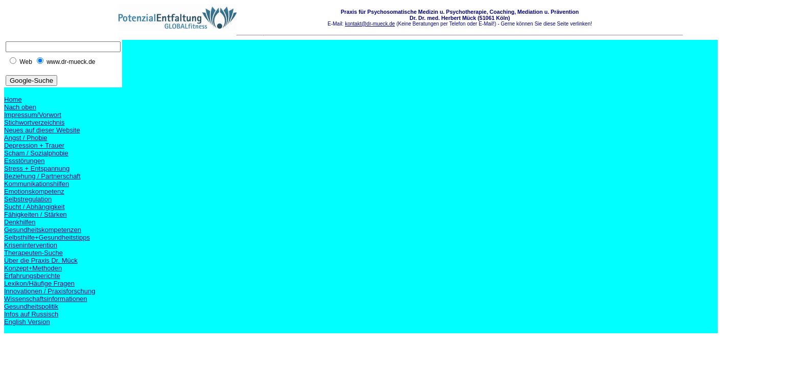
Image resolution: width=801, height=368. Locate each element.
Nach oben (20, 107)
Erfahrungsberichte (32, 276)
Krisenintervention (30, 245)
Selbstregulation (28, 199)
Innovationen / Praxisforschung (50, 291)
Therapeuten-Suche (33, 253)
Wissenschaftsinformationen (45, 299)
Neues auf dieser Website (42, 130)
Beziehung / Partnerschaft (42, 176)
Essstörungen (24, 161)
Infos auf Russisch (31, 314)
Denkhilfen (19, 222)
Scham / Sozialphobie (36, 153)
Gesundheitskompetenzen (42, 230)
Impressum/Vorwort (32, 115)
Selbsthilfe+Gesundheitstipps (47, 237)
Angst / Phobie (26, 138)
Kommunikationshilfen (36, 184)
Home (13, 99)
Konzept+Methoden (33, 268)
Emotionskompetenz (34, 191)
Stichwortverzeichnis (34, 122)
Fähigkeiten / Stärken (35, 214)
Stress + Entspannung (36, 168)
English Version (27, 322)
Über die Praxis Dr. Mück (41, 260)
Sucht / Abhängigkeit (34, 207)
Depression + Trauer (34, 145)
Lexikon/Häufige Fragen (39, 283)
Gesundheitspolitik (31, 306)
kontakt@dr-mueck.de (370, 24)
